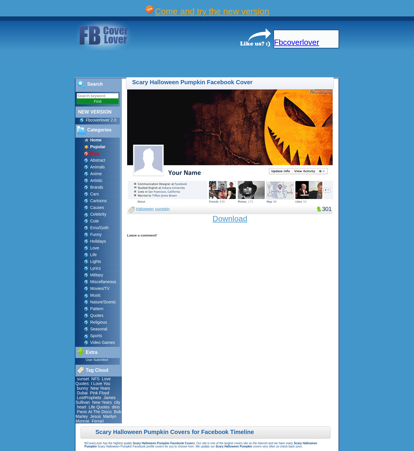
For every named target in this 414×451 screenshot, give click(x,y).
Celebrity (98, 214)
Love (94, 248)
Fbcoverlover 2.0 (101, 120)
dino (116, 407)
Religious (98, 322)
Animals (97, 167)
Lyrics (95, 268)
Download (230, 218)
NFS (95, 378)
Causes (97, 207)
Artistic (96, 180)
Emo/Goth (99, 227)
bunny (82, 388)
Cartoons (98, 200)
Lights (95, 261)
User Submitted (97, 360)
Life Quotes (99, 407)
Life (93, 254)
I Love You (100, 383)
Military (96, 275)
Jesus (95, 416)
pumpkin (162, 209)
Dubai (82, 393)
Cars (94, 194)
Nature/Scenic (103, 302)
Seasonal (98, 329)
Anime (96, 173)
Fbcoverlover (296, 42)
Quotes (96, 315)
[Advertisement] (107, 64)
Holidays (98, 241)
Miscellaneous (103, 281)
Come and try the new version (212, 11)
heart (81, 407)
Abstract (97, 160)
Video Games (102, 342)
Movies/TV (100, 288)
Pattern (96, 308)
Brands (96, 187)
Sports (96, 335)
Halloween (145, 209)
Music (95, 295)
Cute (94, 221)
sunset (83, 378)
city (117, 402)
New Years (100, 388)
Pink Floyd (99, 393)
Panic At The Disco (94, 411)
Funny (96, 234)
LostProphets (89, 397)
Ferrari (98, 421)
